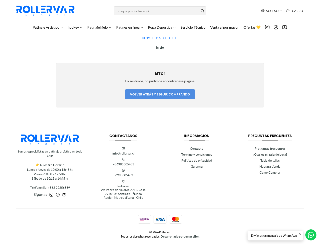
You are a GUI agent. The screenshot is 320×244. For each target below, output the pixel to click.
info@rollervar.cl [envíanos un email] (123, 151)
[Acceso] (272, 11)
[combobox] (160, 10)
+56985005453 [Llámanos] (123, 162)
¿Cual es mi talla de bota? (270, 154)
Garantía (197, 166)
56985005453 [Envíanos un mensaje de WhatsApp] (123, 173)
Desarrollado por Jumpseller (180, 236)
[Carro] (294, 11)
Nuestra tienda (270, 166)
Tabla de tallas (270, 160)
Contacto (196, 148)
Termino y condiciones (196, 154)
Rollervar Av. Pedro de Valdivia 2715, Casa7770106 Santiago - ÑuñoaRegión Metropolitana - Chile (123, 190)
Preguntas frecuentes (270, 148)
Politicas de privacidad (196, 160)
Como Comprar (270, 172)
